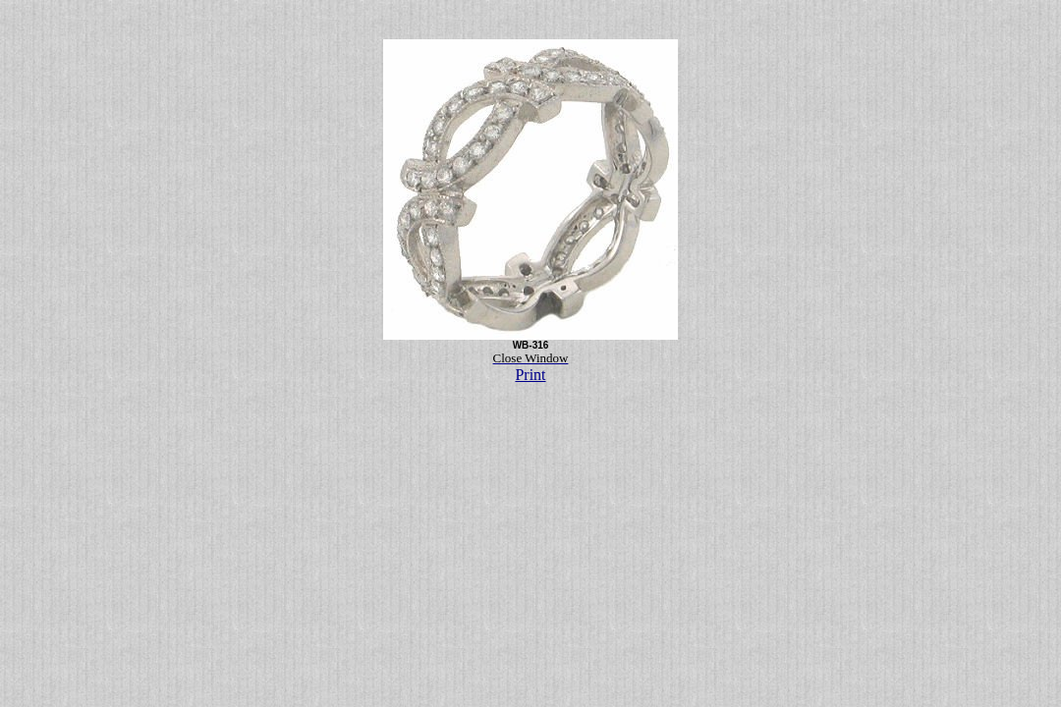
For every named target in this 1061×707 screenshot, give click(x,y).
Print (530, 374)
